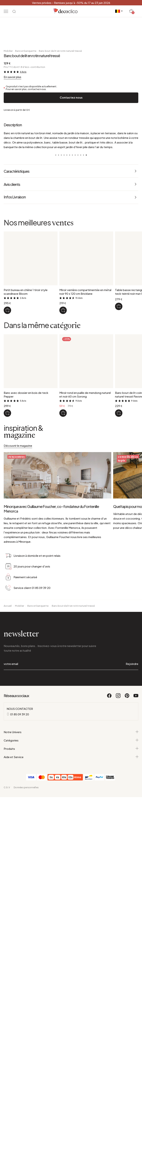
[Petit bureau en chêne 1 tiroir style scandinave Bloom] (7, 722)
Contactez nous (71, 509)
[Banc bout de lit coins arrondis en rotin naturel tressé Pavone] (118, 825)
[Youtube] (135, 1135)
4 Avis (23, 484)
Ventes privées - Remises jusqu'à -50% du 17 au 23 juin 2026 (71, 2)
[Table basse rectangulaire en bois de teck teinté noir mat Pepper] (118, 718)
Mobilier (8, 463)
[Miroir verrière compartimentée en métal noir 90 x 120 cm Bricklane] (63, 722)
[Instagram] (118, 1135)
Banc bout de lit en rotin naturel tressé (60, 463)
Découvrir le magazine (18, 857)
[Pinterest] (127, 1135)
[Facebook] (109, 1135)
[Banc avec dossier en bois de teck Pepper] (7, 825)
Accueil (8, 1043)
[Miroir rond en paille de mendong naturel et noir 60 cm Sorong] (63, 825)
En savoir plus (12, 489)
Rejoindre (132, 1101)
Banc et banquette (25, 463)
